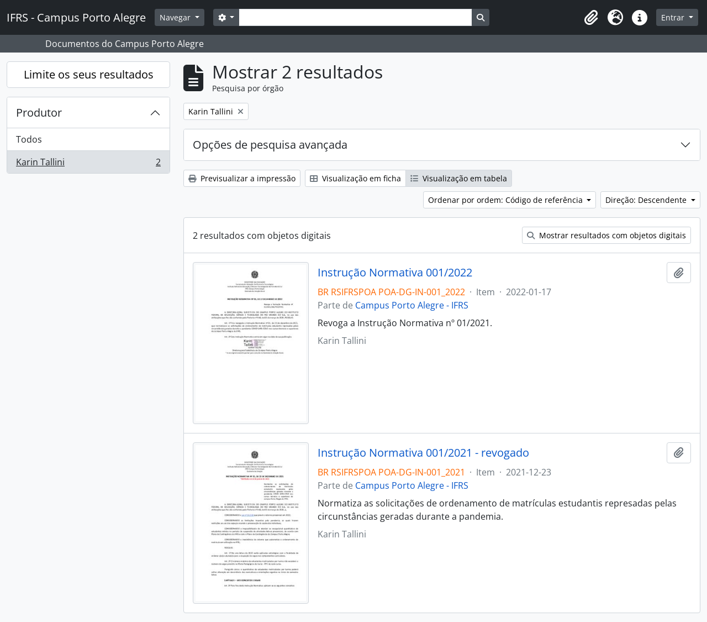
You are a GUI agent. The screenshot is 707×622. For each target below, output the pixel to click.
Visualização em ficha (355, 178)
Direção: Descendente (647, 200)
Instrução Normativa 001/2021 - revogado (423, 452)
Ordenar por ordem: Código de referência (506, 200)
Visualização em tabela (458, 178)
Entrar (674, 17)
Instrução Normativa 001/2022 (395, 272)
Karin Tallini (88, 164)
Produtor (39, 112)
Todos (29, 139)
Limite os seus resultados (89, 74)
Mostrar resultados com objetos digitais (606, 235)
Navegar (176, 17)
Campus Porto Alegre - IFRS (411, 305)
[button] (591, 18)
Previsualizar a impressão (242, 178)
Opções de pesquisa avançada (270, 144)
